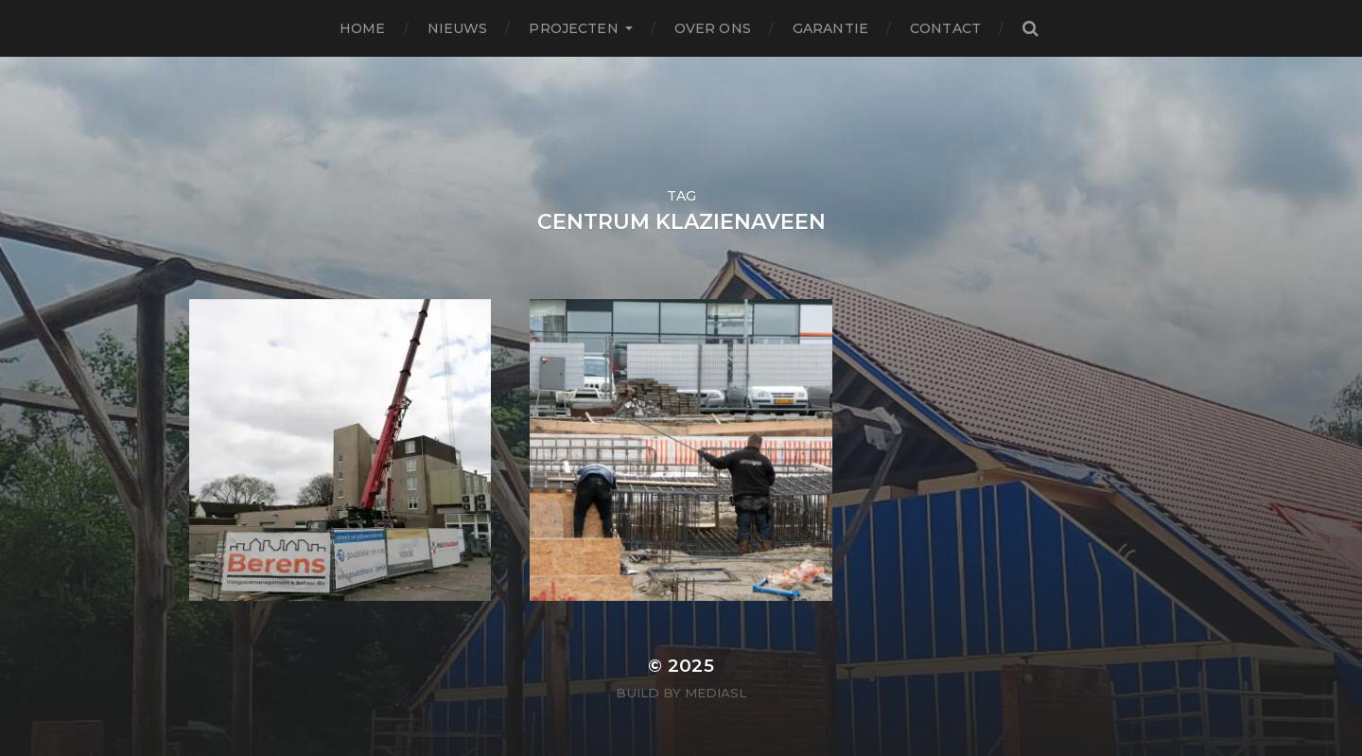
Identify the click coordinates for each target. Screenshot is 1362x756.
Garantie (830, 28)
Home (363, 28)
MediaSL (715, 692)
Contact (945, 28)
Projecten (573, 28)
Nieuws (458, 28)
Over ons (712, 28)
